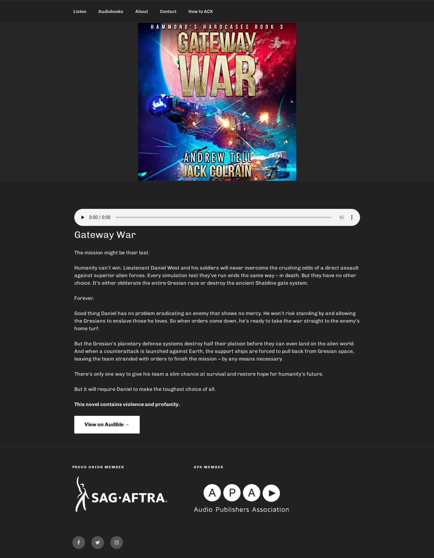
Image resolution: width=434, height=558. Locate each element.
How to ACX (200, 11)
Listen (79, 11)
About (141, 11)
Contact (168, 11)
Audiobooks (110, 11)
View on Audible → (107, 425)
